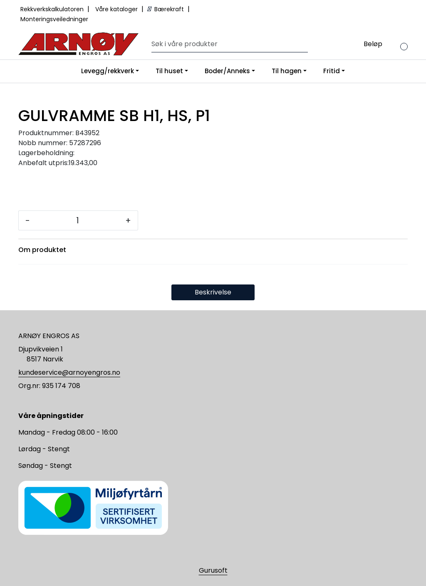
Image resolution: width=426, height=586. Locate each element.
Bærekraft (166, 9)
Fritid (331, 71)
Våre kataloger (117, 9)
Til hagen (287, 71)
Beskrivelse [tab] (213, 292)
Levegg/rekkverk (107, 71)
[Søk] (227, 44)
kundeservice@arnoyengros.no (69, 372)
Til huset (169, 71)
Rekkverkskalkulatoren (52, 9)
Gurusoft (213, 570)
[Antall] (77, 220)
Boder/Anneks (227, 71)
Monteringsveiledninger (54, 19)
